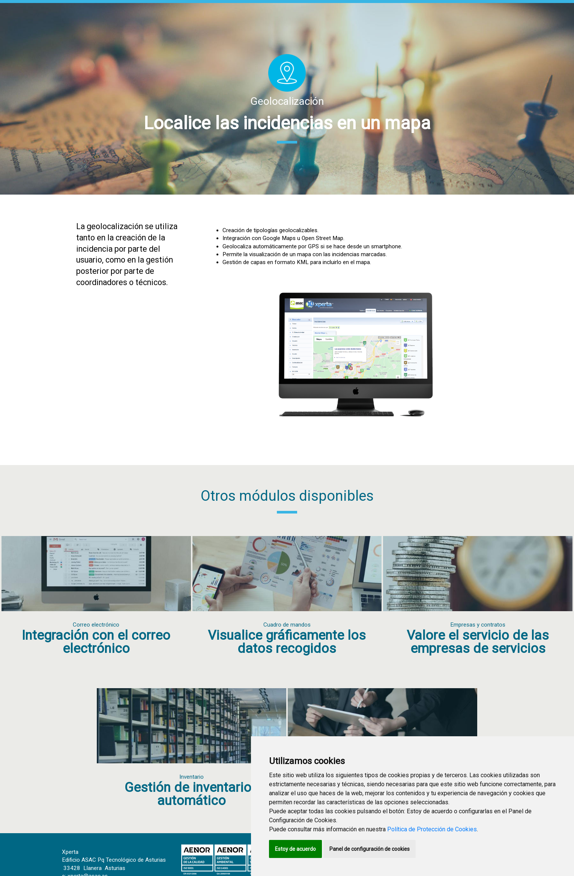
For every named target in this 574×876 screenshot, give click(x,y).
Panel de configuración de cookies (369, 849)
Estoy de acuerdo (295, 849)
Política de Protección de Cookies (432, 829)
